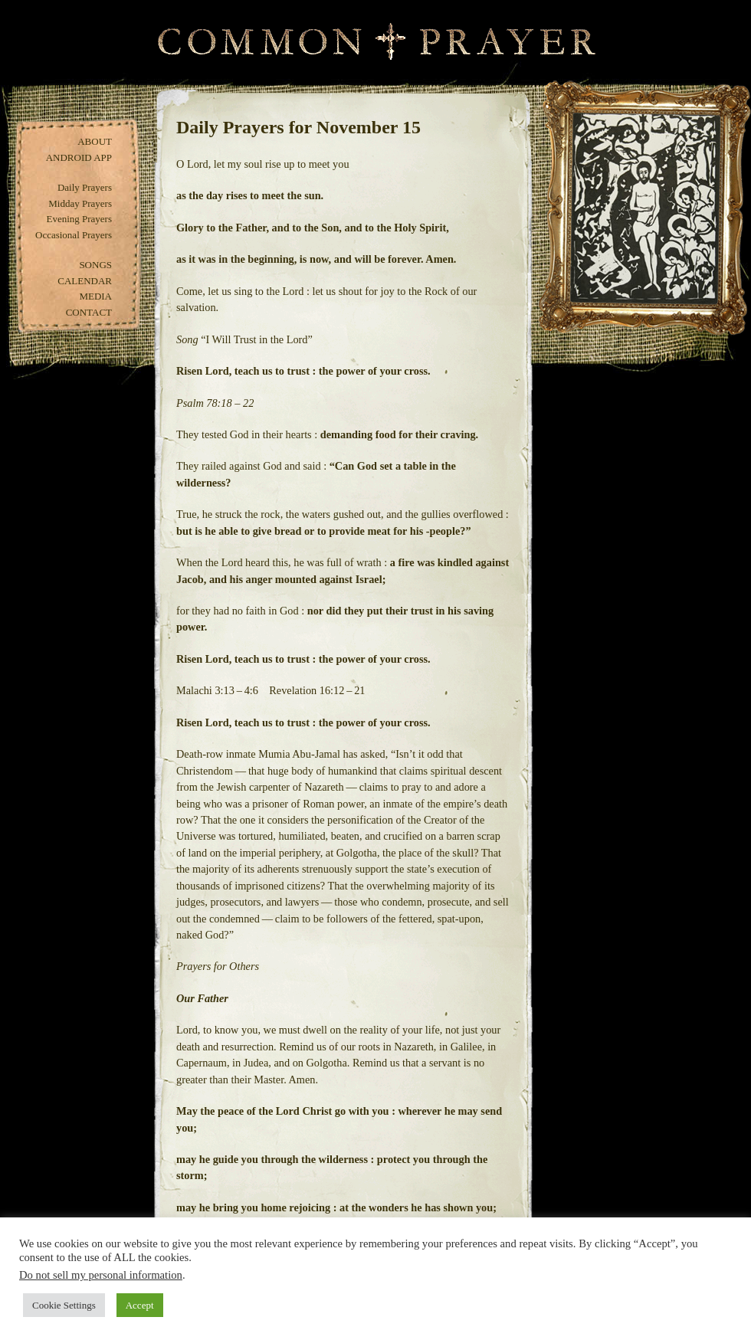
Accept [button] (140, 1305)
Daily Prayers (84, 187)
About (94, 141)
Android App (79, 157)
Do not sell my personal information (100, 1275)
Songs (95, 264)
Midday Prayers (80, 203)
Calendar (84, 281)
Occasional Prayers (73, 235)
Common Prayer (376, 42)
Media (95, 296)
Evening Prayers (79, 218)
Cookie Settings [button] (64, 1305)
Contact (89, 312)
